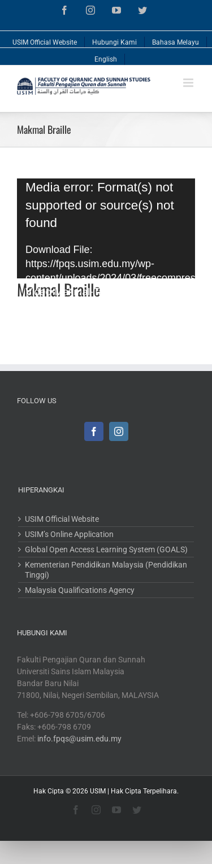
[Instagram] (118, 431)
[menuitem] (45, 39)
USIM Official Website (62, 518)
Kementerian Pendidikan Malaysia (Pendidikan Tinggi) (106, 569)
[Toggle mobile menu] (189, 83)
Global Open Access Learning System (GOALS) (106, 549)
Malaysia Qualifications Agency (80, 590)
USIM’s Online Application (69, 534)
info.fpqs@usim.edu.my (79, 738)
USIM (98, 791)
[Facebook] (93, 431)
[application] (106, 228)
